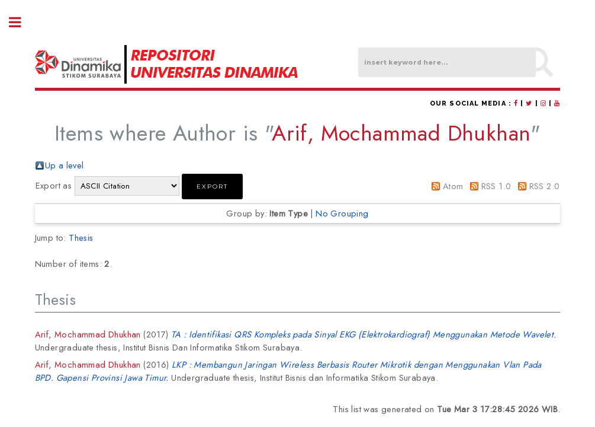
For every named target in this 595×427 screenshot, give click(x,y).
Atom (453, 186)
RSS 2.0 (544, 186)
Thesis (81, 237)
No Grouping (342, 213)
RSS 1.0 (496, 186)
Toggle (21, 22)
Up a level (64, 165)
